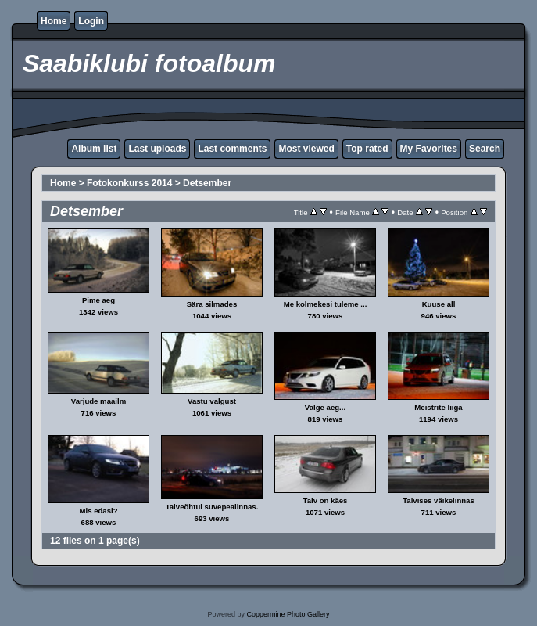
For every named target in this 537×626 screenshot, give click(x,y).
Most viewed (306, 148)
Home (53, 21)
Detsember (207, 183)
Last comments (232, 148)
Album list (93, 148)
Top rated (367, 148)
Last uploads (157, 148)
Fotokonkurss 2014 (129, 183)
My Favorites (428, 148)
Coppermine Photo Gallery (287, 614)
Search (484, 148)
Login (91, 21)
